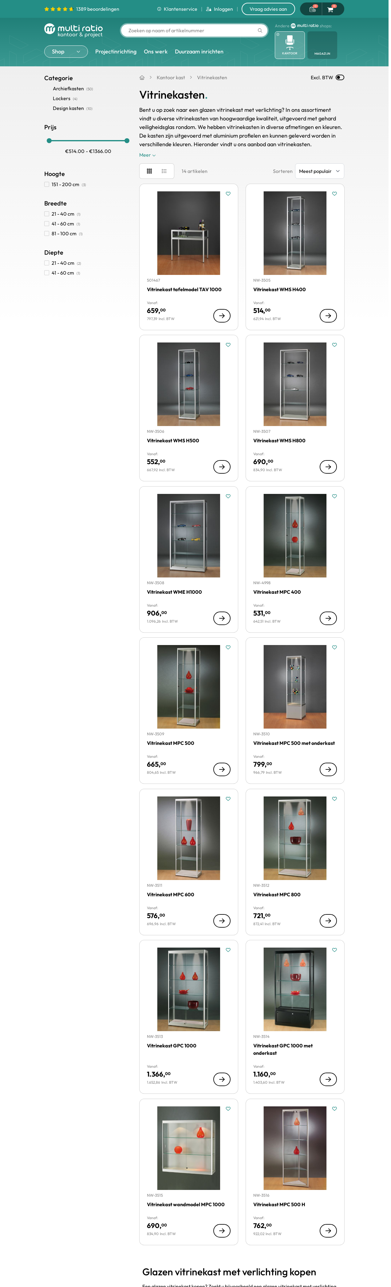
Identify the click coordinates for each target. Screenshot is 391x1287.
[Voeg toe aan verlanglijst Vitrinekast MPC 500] (228, 647)
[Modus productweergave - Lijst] (164, 171)
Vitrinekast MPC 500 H (279, 1204)
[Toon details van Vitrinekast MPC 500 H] (328, 1230)
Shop (58, 51)
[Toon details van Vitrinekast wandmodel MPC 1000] (222, 1230)
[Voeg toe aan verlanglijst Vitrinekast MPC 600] (228, 799)
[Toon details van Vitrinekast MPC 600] (222, 920)
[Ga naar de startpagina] (73, 30)
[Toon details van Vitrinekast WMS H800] (328, 467)
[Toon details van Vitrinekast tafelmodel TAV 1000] (222, 315)
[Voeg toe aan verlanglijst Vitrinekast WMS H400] (334, 194)
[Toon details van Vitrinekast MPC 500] (222, 769)
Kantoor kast (171, 77)
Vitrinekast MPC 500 (170, 743)
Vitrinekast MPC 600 (170, 894)
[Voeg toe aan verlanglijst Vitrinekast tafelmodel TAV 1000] (228, 194)
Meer (147, 155)
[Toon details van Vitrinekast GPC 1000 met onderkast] (328, 1079)
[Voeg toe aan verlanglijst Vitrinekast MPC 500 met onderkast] (334, 647)
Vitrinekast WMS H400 (279, 289)
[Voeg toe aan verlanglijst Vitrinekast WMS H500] (228, 345)
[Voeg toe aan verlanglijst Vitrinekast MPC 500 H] (334, 1109)
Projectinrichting (115, 51)
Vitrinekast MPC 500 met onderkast (294, 743)
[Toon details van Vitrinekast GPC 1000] (222, 1079)
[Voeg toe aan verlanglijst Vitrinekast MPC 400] (334, 496)
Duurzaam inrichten (199, 51)
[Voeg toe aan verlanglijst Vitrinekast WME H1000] (228, 496)
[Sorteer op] (319, 171)
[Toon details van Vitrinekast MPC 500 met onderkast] (328, 769)
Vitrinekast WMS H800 (279, 440)
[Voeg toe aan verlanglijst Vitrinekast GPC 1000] (228, 950)
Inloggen (219, 9)
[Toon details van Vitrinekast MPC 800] (328, 920)
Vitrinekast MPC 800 (277, 894)
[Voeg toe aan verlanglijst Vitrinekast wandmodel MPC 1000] (228, 1109)
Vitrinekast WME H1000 (174, 592)
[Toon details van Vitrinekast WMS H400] (328, 315)
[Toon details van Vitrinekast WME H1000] (222, 618)
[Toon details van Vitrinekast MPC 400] (328, 618)
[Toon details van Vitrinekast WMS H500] (222, 467)
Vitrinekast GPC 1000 (171, 1046)
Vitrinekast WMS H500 (173, 440)
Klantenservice (177, 9)
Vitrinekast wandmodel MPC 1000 (186, 1204)
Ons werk (156, 51)
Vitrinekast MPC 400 (277, 592)
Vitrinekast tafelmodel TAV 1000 (184, 289)
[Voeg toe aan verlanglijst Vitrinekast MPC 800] (334, 799)
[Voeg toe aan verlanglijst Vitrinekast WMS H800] (334, 345)
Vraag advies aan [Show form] (268, 9)
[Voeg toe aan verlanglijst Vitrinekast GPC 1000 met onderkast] (334, 950)
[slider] (49, 140)
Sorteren (283, 171)
